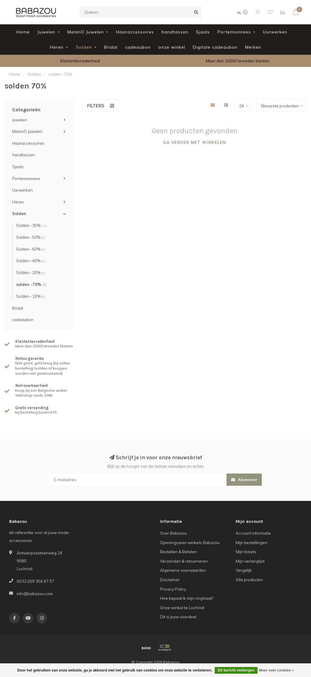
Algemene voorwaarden (183, 570)
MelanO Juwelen (85, 32)
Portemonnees (234, 32)
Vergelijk (244, 570)
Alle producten (249, 579)
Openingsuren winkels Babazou (190, 542)
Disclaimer (170, 579)
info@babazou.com (35, 593)
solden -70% (31, 284)
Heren (56, 47)
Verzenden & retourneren (184, 561)
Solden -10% (30, 296)
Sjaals (203, 32)
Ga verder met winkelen (194, 142)
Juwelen (46, 32)
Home (23, 32)
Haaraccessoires (135, 32)
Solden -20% (30, 272)
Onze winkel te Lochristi (182, 607)
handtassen (175, 32)
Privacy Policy (173, 589)
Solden (84, 47)
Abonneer (244, 479)
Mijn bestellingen (251, 542)
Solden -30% (31, 225)
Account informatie (253, 533)
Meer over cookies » (276, 670)
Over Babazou (173, 533)
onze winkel (171, 47)
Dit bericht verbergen (236, 670)
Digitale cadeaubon (215, 47)
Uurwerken (275, 32)
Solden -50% (30, 237)
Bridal (111, 47)
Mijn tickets (246, 551)
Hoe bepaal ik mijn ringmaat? (187, 598)
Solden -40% (30, 260)
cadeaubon (138, 47)
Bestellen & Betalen (178, 551)
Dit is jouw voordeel (178, 616)
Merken (253, 47)
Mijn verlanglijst (250, 561)
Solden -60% (30, 249)
